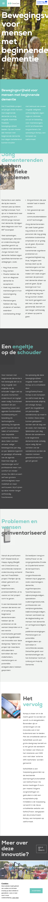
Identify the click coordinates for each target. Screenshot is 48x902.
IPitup (24, 879)
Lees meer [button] (15, 897)
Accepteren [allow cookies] (36, 890)
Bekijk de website (41, 852)
